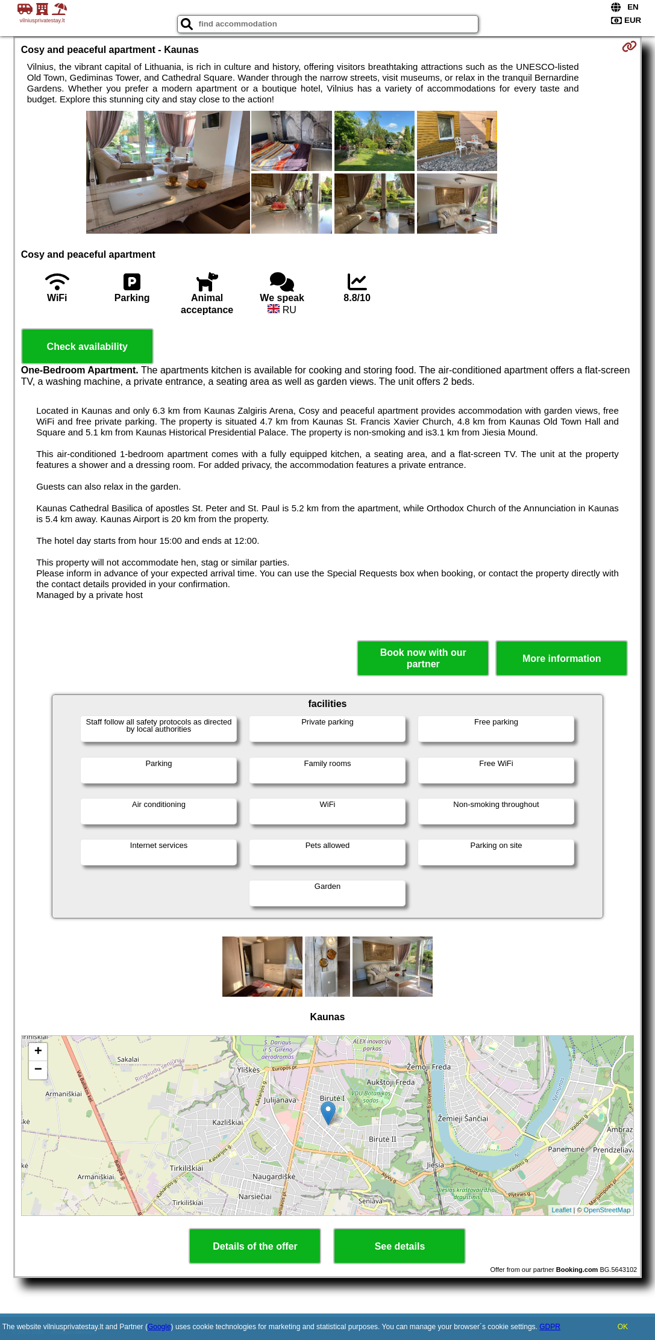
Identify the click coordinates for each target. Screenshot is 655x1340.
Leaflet (561, 1210)
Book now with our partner (423, 658)
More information (561, 658)
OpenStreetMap (607, 1210)
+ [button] (38, 1052)
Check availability (87, 346)
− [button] (38, 1070)
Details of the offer (255, 1246)
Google (159, 1327)
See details (400, 1246)
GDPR (549, 1327)
